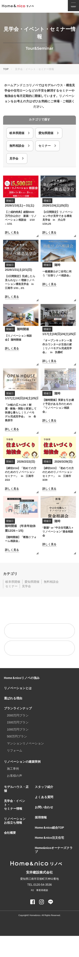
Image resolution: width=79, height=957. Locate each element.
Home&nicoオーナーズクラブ (54, 871)
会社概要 (10, 854)
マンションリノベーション (25, 764)
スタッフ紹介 (44, 808)
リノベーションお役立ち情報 (15, 841)
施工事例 (13, 789)
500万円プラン (17, 757)
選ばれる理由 (13, 719)
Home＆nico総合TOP (49, 848)
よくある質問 (44, 818)
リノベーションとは (18, 709)
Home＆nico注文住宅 (49, 859)
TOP (6, 69)
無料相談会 (16, 145)
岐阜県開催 (16, 133)
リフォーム (14, 771)
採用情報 (41, 838)
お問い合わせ (44, 828)
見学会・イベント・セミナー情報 (14, 825)
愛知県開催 (45, 133)
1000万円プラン (18, 750)
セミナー (44, 145)
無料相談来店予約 (30, 652)
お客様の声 (14, 796)
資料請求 (25, 669)
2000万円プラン (18, 736)
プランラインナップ (18, 729)
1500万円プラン (18, 743)
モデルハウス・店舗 (16, 810)
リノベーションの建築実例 (22, 783)
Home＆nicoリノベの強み (22, 699)
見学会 (13, 158)
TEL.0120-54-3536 (39, 905)
